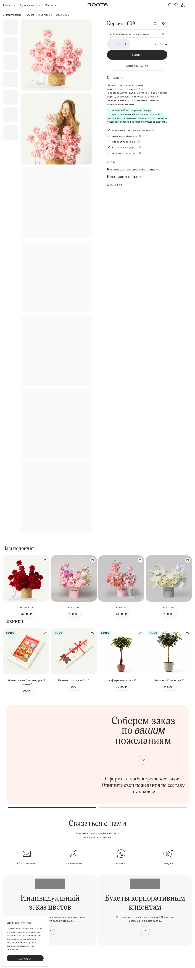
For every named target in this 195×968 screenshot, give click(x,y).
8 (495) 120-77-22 (74, 863)
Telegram (168, 863)
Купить (137, 55)
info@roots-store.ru (26, 863)
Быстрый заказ (137, 65)
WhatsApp (121, 863)
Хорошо (25, 958)
